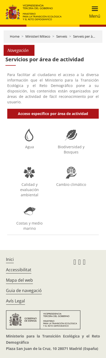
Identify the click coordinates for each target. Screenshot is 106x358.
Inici (10, 259)
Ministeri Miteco (37, 36)
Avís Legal (15, 301)
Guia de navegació (24, 290)
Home (14, 36)
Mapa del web (19, 280)
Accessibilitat (18, 270)
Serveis (61, 36)
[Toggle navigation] (93, 12)
